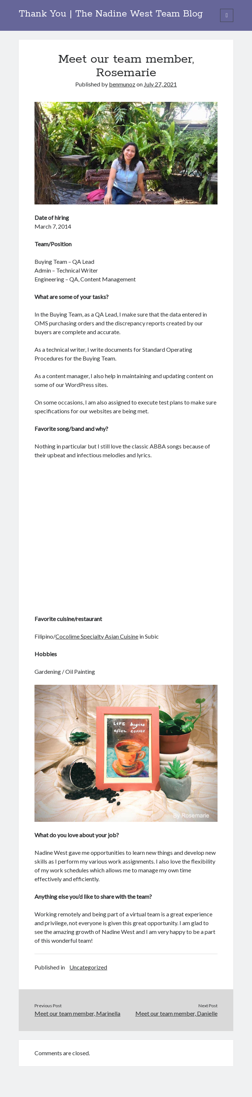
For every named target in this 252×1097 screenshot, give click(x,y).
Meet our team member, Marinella (77, 1013)
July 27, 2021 (160, 84)
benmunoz (122, 84)
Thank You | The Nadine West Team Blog (111, 14)
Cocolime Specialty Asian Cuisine (96, 636)
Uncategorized (88, 967)
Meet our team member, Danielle (176, 1013)
